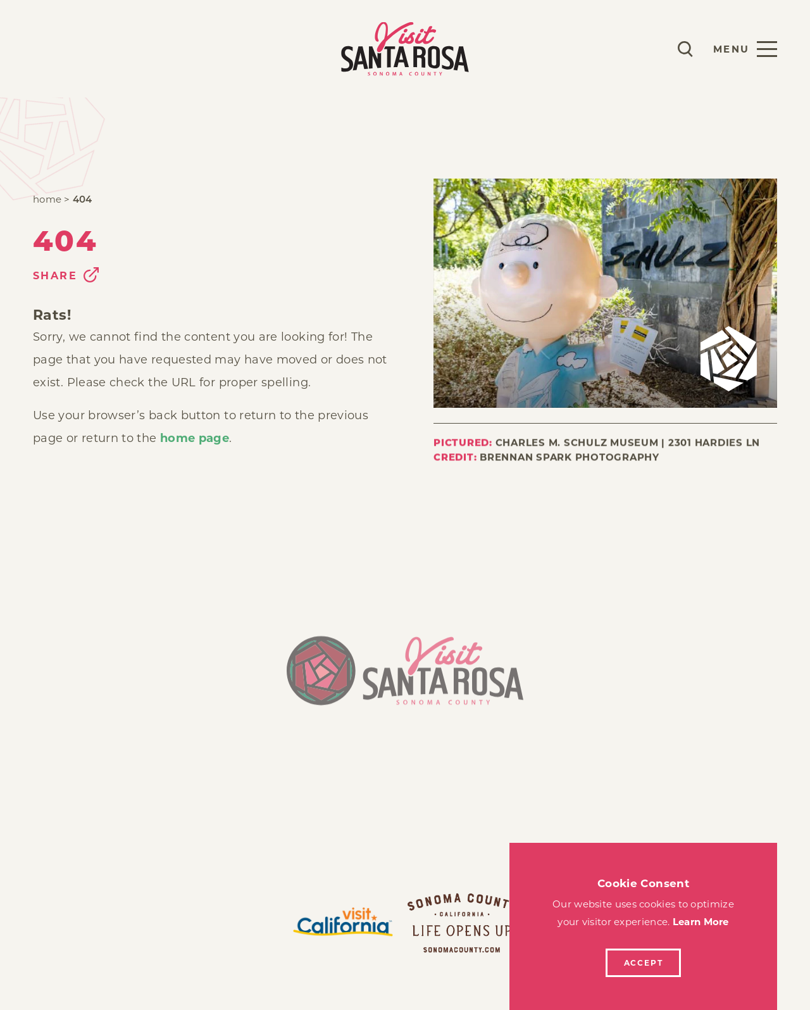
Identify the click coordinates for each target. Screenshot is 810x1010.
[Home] (405, 679)
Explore (163, 48)
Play (48, 48)
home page (194, 438)
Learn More (701, 922)
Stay (99, 48)
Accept (643, 963)
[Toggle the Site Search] (685, 49)
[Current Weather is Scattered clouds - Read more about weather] (648, 48)
